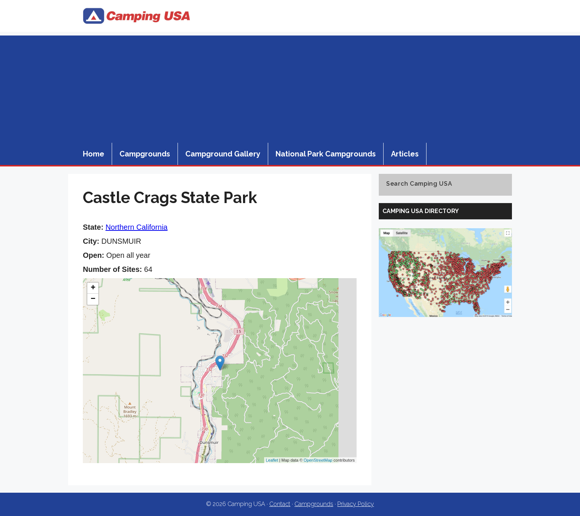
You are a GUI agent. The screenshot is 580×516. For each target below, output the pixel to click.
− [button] (93, 299)
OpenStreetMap (318, 460)
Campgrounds (144, 153)
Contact (279, 503)
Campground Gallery (222, 153)
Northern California (136, 227)
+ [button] (93, 288)
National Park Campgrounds (326, 153)
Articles (405, 153)
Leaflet (272, 460)
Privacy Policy (355, 503)
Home (93, 153)
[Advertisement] (290, 87)
